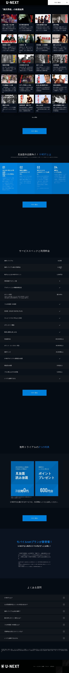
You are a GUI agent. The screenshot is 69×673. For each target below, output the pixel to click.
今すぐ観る (57, 2)
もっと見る (34, 117)
